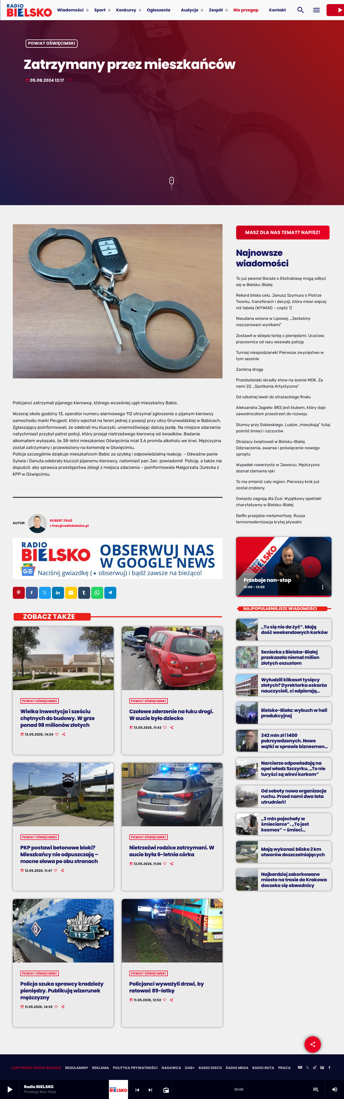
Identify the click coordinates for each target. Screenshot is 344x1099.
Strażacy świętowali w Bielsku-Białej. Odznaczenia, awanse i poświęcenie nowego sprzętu (278, 448)
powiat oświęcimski (51, 44)
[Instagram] (322, 1068)
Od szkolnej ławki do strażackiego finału (273, 396)
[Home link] (29, 10)
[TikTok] (315, 1068)
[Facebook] (329, 1068)
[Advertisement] (172, 130)
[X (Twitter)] (307, 1068)
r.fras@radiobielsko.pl (69, 526)
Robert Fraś (61, 520)
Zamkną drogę (249, 369)
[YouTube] (300, 1068)
